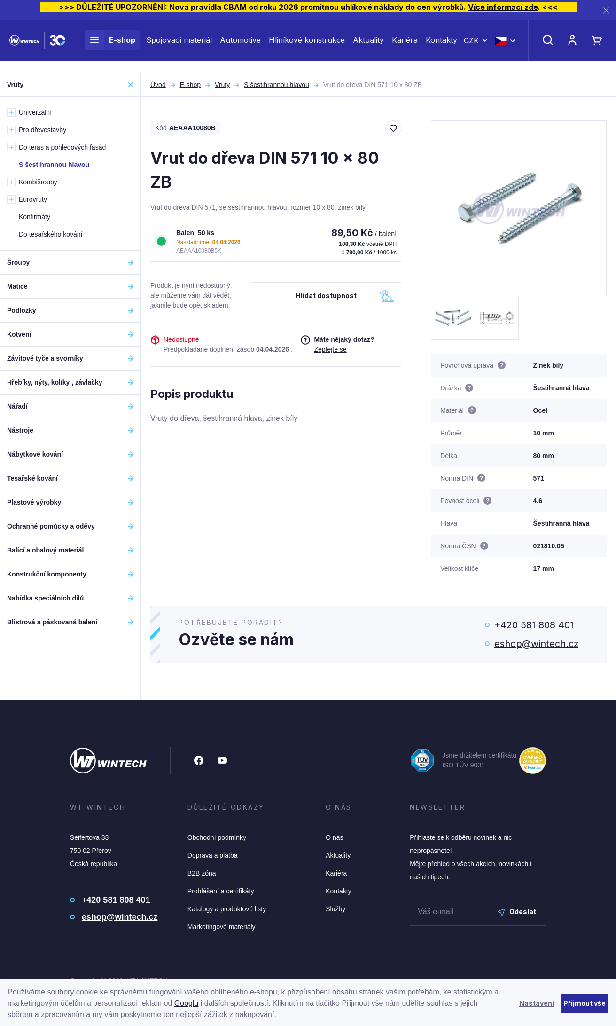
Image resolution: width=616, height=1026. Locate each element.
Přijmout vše (584, 1003)
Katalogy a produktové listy (226, 909)
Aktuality (368, 46)
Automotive (240, 46)
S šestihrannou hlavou (276, 84)
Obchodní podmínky (216, 837)
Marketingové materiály (221, 927)
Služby (335, 909)
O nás (334, 837)
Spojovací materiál (179, 46)
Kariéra (405, 46)
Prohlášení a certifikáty (220, 891)
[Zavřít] (606, 10)
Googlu (186, 1003)
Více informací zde (503, 7)
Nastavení (536, 1003)
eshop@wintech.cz (536, 643)
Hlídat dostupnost (326, 296)
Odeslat (517, 912)
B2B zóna (201, 873)
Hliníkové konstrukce (307, 46)
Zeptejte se (330, 349)
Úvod (158, 84)
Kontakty (441, 46)
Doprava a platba (212, 855)
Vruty (222, 84)
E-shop (110, 46)
